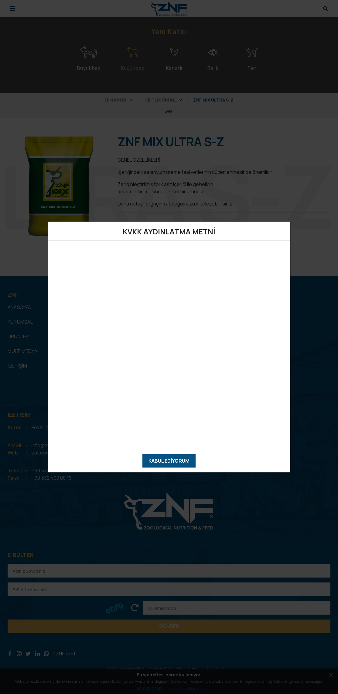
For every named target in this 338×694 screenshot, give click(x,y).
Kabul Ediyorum (169, 460)
